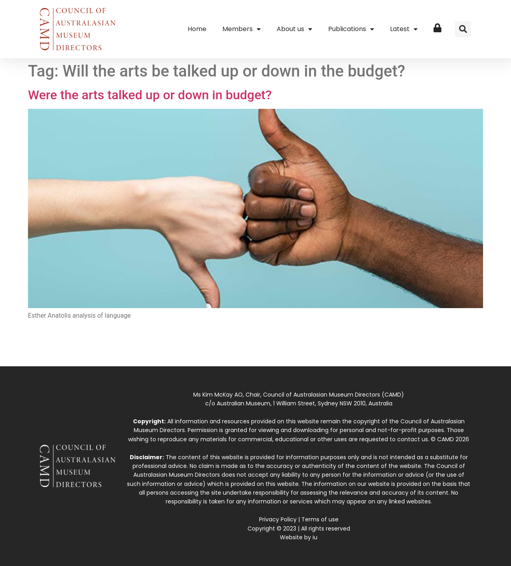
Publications (351, 29)
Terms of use (320, 519)
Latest (404, 29)
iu (315, 537)
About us (294, 29)
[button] (463, 29)
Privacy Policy (278, 519)
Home (197, 28)
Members (241, 29)
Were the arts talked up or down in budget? (150, 94)
